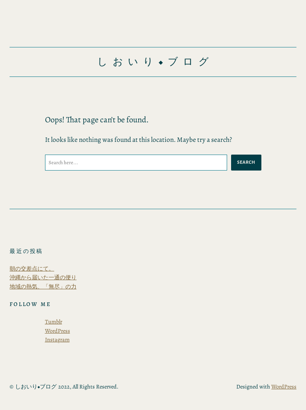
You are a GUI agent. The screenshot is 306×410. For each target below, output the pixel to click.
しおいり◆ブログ (155, 62)
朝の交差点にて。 (32, 269)
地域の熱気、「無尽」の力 (43, 286)
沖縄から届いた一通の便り (43, 277)
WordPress (57, 331)
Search (246, 162)
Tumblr (53, 322)
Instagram (57, 339)
